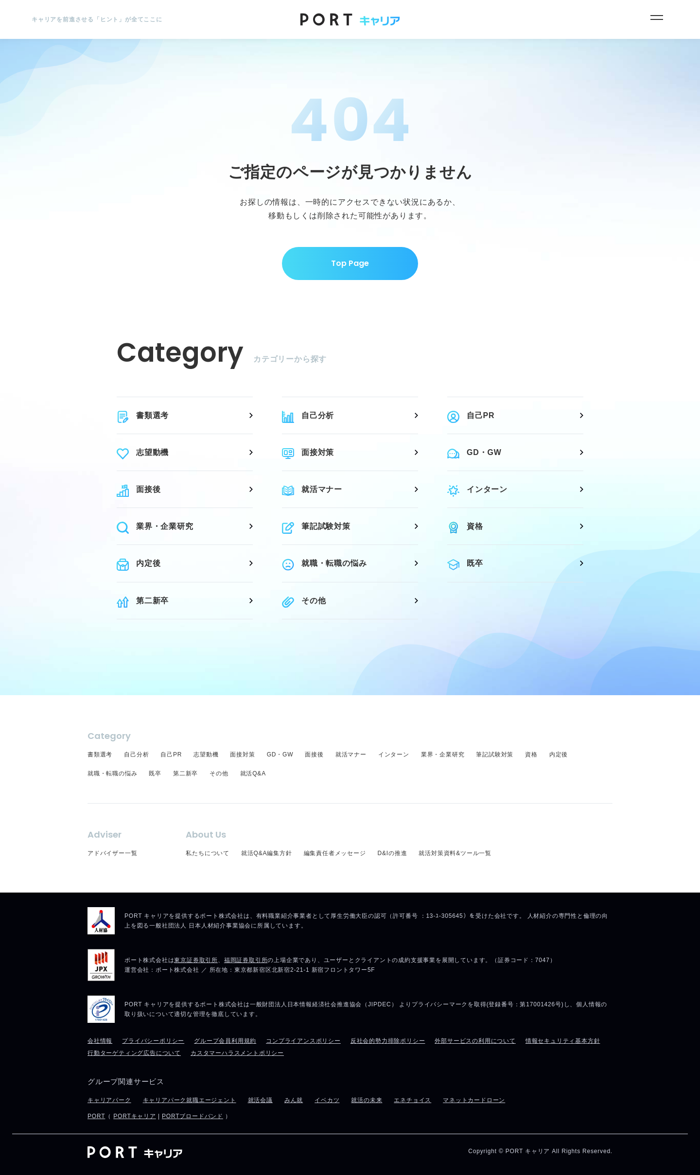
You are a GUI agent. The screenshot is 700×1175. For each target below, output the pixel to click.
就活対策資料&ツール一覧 (455, 853)
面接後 (148, 489)
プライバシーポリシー (153, 1040)
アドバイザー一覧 (112, 853)
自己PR (480, 415)
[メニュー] (656, 17)
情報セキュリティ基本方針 (562, 1040)
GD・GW (484, 452)
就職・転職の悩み (334, 563)
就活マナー (321, 489)
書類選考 (152, 415)
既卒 (475, 563)
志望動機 (152, 452)
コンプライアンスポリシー (303, 1040)
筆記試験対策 (325, 526)
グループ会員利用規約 (225, 1040)
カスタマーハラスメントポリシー (237, 1053)
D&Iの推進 (392, 853)
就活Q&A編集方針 (266, 853)
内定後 (148, 563)
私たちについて (207, 853)
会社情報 (100, 1040)
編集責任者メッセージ (335, 853)
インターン (487, 489)
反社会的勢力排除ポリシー (387, 1040)
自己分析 (317, 415)
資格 (475, 526)
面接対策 (317, 452)
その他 (313, 600)
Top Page (350, 263)
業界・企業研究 (164, 526)
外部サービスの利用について (475, 1040)
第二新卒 (152, 600)
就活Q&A (253, 773)
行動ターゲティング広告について (134, 1053)
